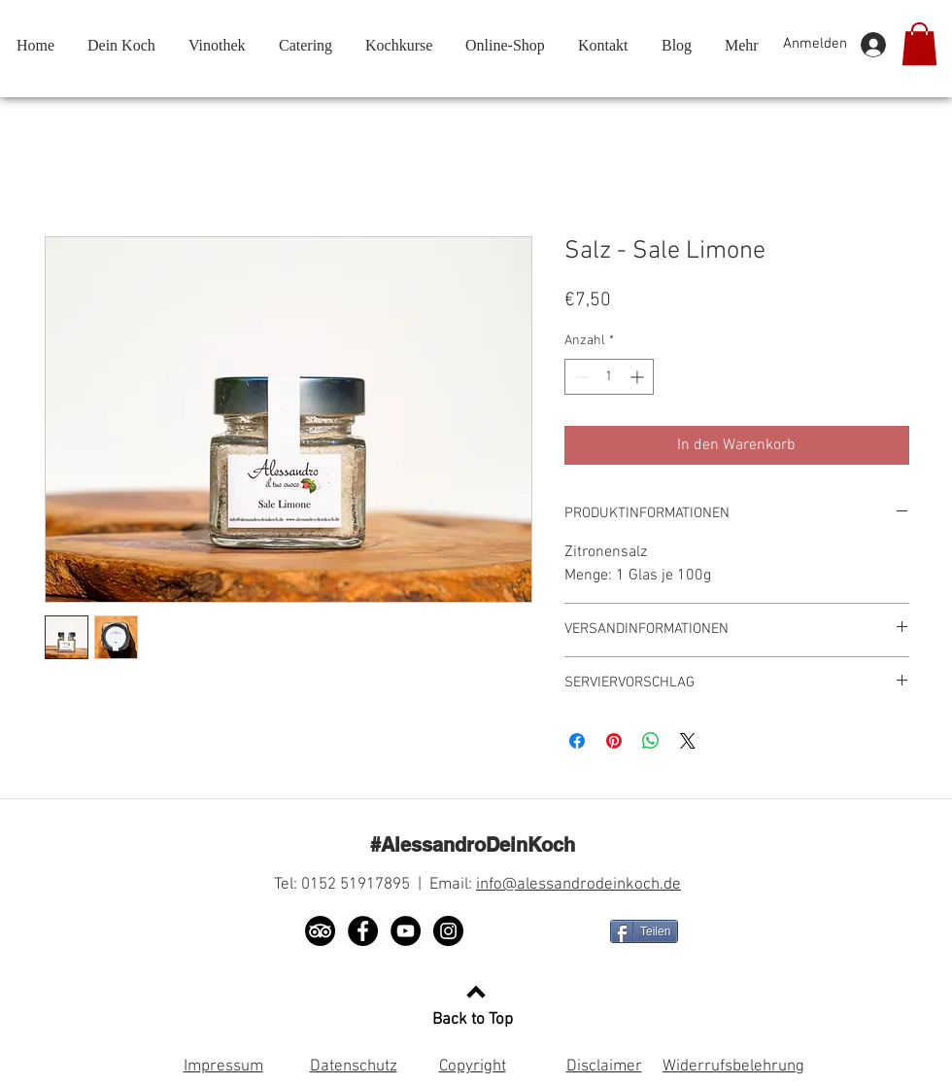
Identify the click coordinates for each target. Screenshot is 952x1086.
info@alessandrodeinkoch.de (578, 884)
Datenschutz (353, 1066)
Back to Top (472, 1020)
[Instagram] (448, 931)
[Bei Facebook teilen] (577, 741)
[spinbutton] (609, 377)
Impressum (223, 1066)
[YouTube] (406, 931)
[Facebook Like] (541, 931)
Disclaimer (604, 1066)
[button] (919, 43)
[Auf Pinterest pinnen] (614, 741)
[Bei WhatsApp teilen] (651, 741)
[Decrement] (579, 377)
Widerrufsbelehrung (733, 1066)
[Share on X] (687, 741)
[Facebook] (363, 931)
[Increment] (639, 377)
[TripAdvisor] (320, 931)
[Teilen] (644, 931)
